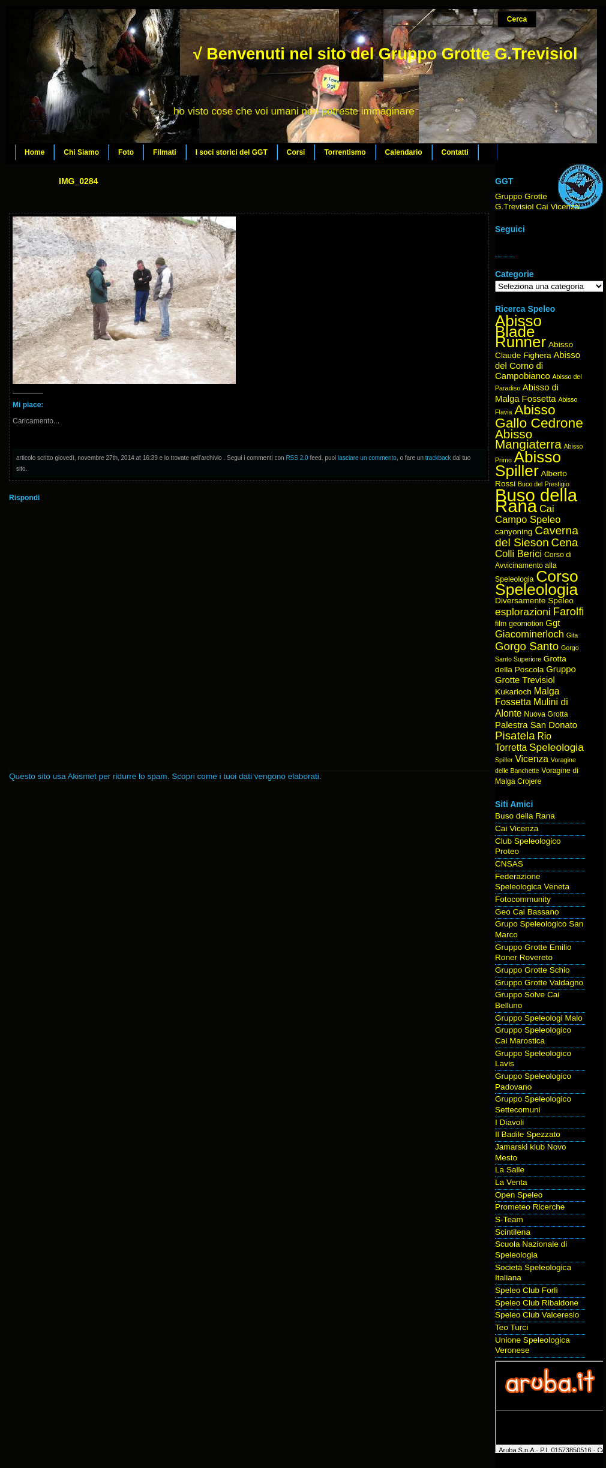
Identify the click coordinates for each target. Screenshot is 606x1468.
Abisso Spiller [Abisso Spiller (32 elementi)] (528, 464)
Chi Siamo (81, 152)
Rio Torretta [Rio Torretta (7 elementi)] (523, 742)
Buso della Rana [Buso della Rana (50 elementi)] (536, 500)
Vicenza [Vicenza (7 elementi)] (531, 759)
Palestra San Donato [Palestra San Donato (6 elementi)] (536, 725)
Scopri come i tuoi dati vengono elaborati (245, 776)
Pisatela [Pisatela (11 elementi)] (515, 735)
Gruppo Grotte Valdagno (539, 982)
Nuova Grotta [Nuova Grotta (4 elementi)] (546, 714)
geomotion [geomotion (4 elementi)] (526, 623)
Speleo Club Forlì (526, 1290)
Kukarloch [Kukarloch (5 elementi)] (513, 691)
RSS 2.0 (297, 458)
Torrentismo (344, 152)
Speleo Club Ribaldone (536, 1302)
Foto (126, 152)
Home (34, 152)
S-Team (509, 1219)
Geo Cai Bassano (527, 911)
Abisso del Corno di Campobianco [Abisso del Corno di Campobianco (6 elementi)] (537, 365)
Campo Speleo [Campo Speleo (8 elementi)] (527, 519)
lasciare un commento (367, 458)
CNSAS (509, 863)
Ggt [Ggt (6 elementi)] (552, 623)
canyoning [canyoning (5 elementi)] (513, 531)
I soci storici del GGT (232, 152)
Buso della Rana (525, 815)
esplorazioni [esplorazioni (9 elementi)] (523, 612)
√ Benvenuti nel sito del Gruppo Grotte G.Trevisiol (385, 54)
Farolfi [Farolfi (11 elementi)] (568, 611)
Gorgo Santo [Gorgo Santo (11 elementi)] (527, 646)
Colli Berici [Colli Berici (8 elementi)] (518, 553)
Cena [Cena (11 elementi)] (564, 542)
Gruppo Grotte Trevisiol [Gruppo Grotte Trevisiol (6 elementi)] (535, 674)
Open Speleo (518, 1194)
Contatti (455, 152)
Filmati (164, 152)
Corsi (296, 152)
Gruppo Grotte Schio (532, 969)
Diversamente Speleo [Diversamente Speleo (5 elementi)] (534, 600)
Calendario (403, 152)
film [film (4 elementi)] (500, 623)
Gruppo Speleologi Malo (539, 1017)
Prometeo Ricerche (530, 1206)
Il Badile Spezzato (527, 1134)
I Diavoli (509, 1122)
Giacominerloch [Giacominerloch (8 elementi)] (529, 634)
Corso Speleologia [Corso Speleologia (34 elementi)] (536, 583)
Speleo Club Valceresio (537, 1314)
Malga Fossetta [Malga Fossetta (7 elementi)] (527, 697)
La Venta (511, 1182)
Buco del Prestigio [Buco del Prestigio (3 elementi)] (543, 484)
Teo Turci (511, 1327)
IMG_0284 (78, 181)
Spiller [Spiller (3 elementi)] (504, 759)
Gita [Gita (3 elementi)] (572, 635)
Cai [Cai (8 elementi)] (546, 509)
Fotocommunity (523, 899)
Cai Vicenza (516, 828)
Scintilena (512, 1232)
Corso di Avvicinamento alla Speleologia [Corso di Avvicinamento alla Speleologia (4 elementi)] (533, 566)
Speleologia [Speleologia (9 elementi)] (556, 747)
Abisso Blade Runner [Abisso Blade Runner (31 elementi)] (520, 331)
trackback (438, 458)
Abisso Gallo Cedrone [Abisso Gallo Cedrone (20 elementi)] (539, 416)
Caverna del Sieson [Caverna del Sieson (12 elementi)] (536, 536)
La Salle (509, 1169)
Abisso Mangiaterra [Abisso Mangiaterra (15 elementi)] (528, 439)
